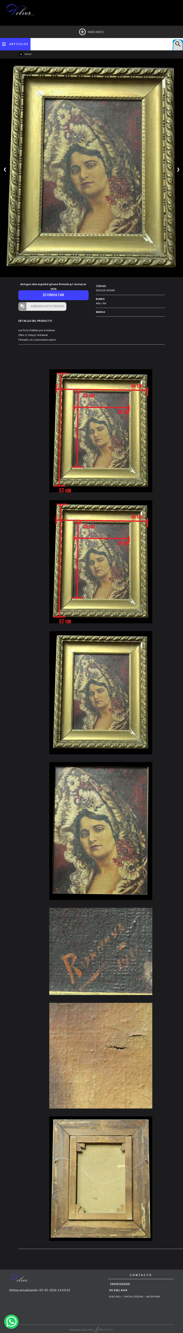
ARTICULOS (18, 44)
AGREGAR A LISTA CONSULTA (46, 306)
